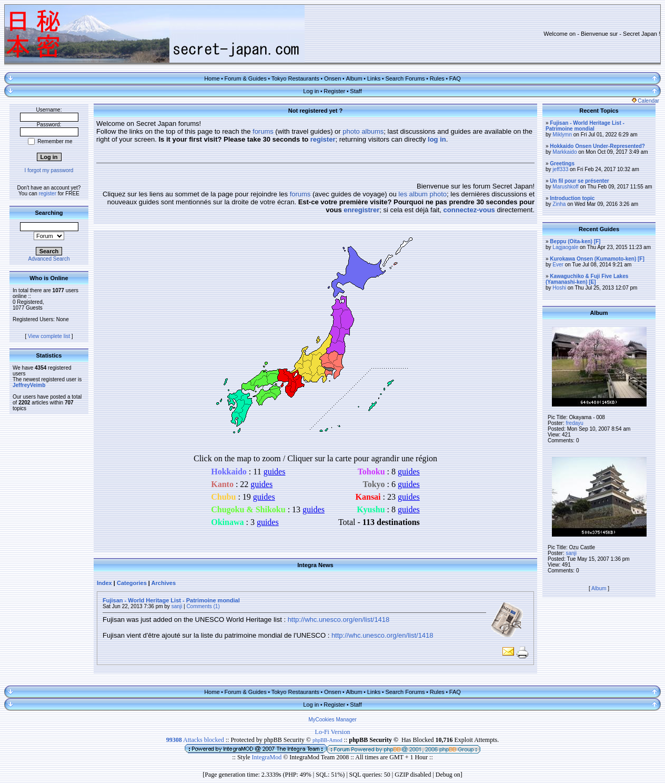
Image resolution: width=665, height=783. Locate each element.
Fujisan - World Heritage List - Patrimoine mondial (171, 600)
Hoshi (559, 288)
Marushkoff (565, 187)
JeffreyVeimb (29, 385)
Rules (437, 78)
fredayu (574, 423)
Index (104, 583)
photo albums (363, 131)
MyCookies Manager (332, 719)
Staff (355, 91)
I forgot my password (49, 170)
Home (211, 78)
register (47, 193)
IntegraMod (268, 757)
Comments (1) (202, 606)
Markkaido (564, 152)
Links (374, 78)
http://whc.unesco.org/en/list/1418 (339, 619)
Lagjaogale (565, 247)
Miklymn (562, 134)
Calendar (645, 101)
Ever (557, 264)
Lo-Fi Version (332, 732)
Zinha (559, 204)
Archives (164, 583)
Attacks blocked (195, 740)
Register (334, 91)
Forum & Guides (246, 78)
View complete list (49, 336)
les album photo (422, 194)
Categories (132, 583)
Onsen (332, 78)
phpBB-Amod (327, 740)
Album (354, 78)
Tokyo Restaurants (295, 78)
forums (263, 131)
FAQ (455, 78)
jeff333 (560, 169)
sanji (177, 606)
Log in (311, 91)
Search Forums (405, 78)
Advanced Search (49, 259)
